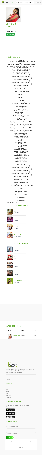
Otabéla (8, 29)
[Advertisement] (24, 46)
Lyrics (7, 393)
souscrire (9, 437)
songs (19, 326)
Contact (8, 379)
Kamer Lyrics (27, 446)
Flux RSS (8, 397)
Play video (10, 34)
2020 (35, 335)
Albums (7, 389)
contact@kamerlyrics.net (12, 377)
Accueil (7, 387)
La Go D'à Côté (16, 335)
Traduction (8, 395)
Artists (7, 391)
